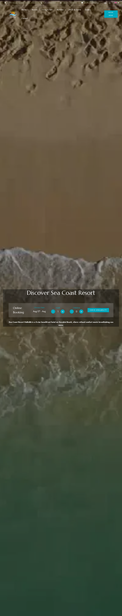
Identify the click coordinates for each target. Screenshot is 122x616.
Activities (60, 9)
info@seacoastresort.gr (90, 3)
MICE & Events (75, 9)
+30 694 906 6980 (68, 3)
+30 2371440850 (48, 3)
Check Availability (98, 310)
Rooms (34, 9)
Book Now (111, 13)
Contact (25, 18)
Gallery (88, 9)
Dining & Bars (47, 9)
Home (24, 9)
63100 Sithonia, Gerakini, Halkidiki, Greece (20, 3)
